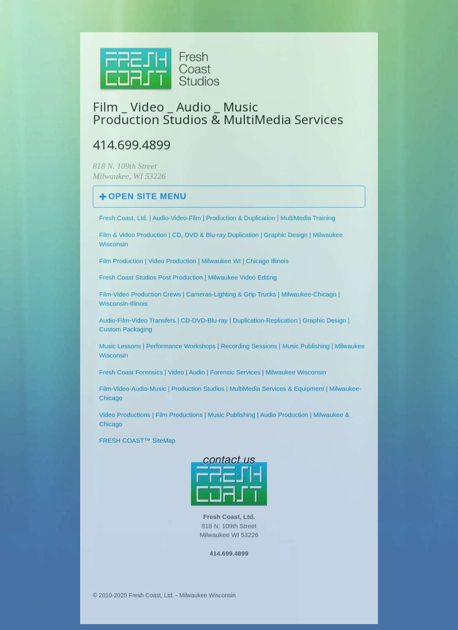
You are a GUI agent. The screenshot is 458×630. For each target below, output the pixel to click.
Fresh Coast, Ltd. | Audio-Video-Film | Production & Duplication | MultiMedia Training (217, 219)
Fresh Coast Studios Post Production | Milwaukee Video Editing (188, 279)
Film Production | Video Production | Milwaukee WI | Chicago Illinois (193, 262)
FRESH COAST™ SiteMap (137, 442)
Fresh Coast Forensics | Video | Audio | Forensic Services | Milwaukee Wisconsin (212, 373)
